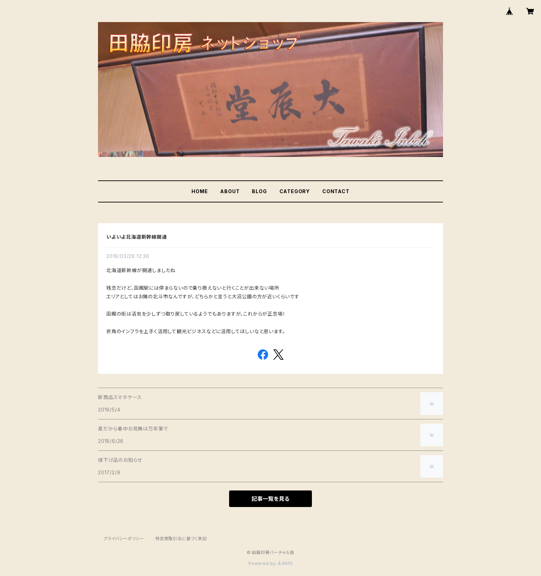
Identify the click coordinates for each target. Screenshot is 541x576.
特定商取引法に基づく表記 (181, 538)
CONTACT (336, 191)
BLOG (259, 191)
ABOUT (229, 191)
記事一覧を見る (270, 498)
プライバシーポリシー (124, 538)
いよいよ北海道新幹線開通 (136, 237)
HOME (199, 191)
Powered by (270, 563)
